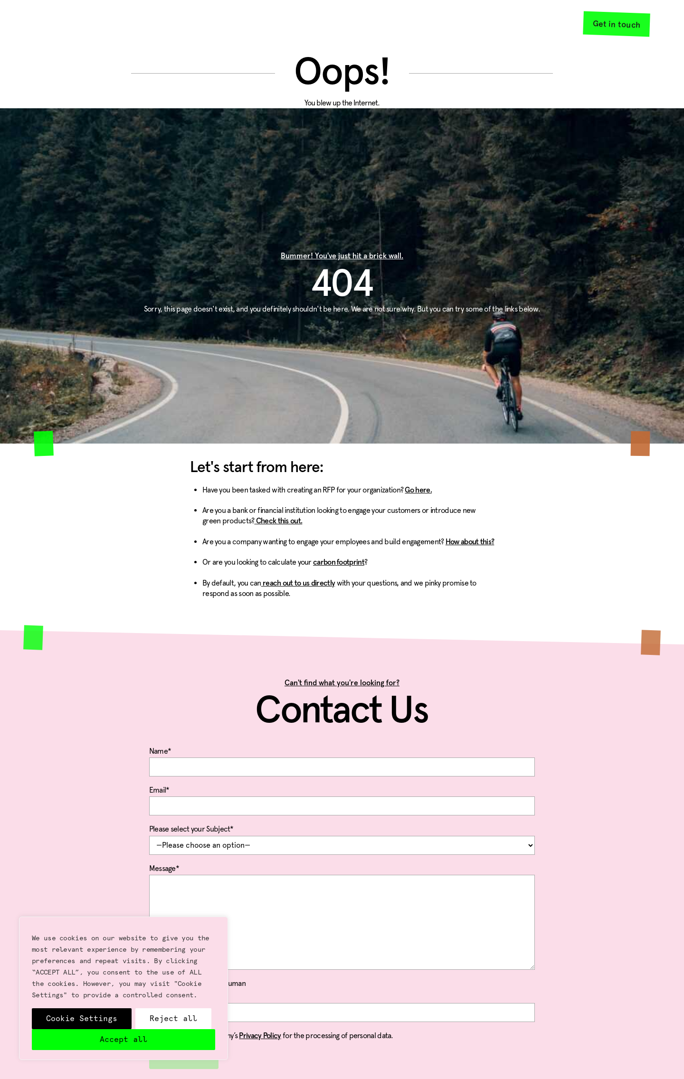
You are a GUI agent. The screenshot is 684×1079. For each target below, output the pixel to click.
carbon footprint (338, 562)
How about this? (470, 542)
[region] (123, 988)
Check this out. (278, 521)
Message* (342, 875)
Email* (342, 799)
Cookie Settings (81, 1018)
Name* (342, 760)
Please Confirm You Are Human (342, 1002)
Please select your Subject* (342, 837)
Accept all (123, 1039)
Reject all (173, 1018)
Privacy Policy (260, 1036)
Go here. (418, 490)
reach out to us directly (298, 583)
